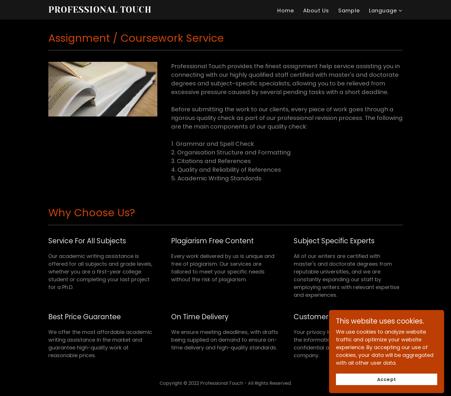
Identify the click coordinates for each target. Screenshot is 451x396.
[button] (386, 10)
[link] (110, 10)
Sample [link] (349, 10)
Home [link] (285, 10)
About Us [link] (316, 10)
